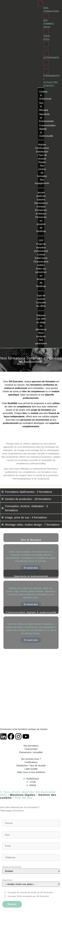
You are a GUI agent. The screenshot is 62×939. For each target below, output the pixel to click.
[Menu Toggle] (40, 3)
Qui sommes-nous (49, 23)
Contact (49, 86)
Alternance (51, 57)
